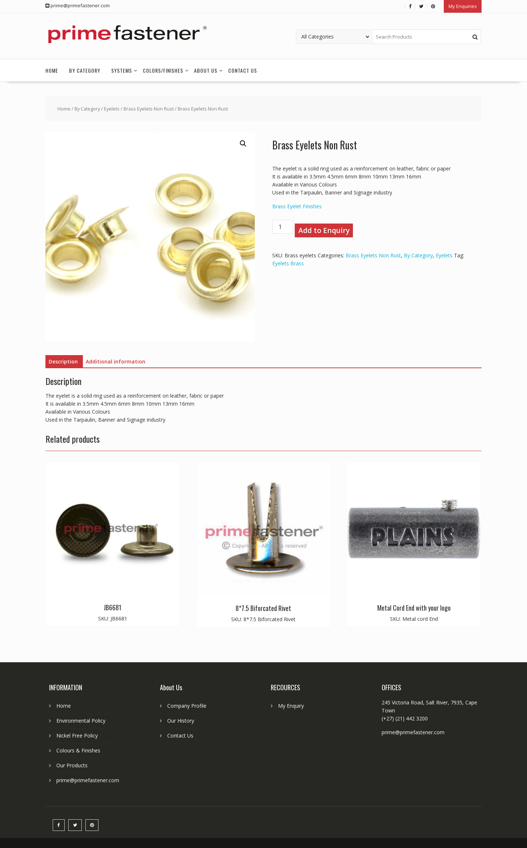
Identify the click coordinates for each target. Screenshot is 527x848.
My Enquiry (291, 705)
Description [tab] (63, 361)
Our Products (72, 765)
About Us (205, 70)
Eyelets (112, 108)
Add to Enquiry (324, 230)
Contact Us (242, 70)
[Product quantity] (282, 227)
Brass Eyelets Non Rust (149, 108)
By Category (84, 70)
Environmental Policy (80, 720)
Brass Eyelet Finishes (297, 206)
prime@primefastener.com (87, 780)
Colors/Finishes (163, 70)
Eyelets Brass (288, 263)
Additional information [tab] (115, 361)
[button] (243, 143)
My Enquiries (462, 6)
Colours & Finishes (78, 750)
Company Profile (186, 705)
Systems (121, 70)
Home (51, 70)
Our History (180, 720)
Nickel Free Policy (77, 735)
